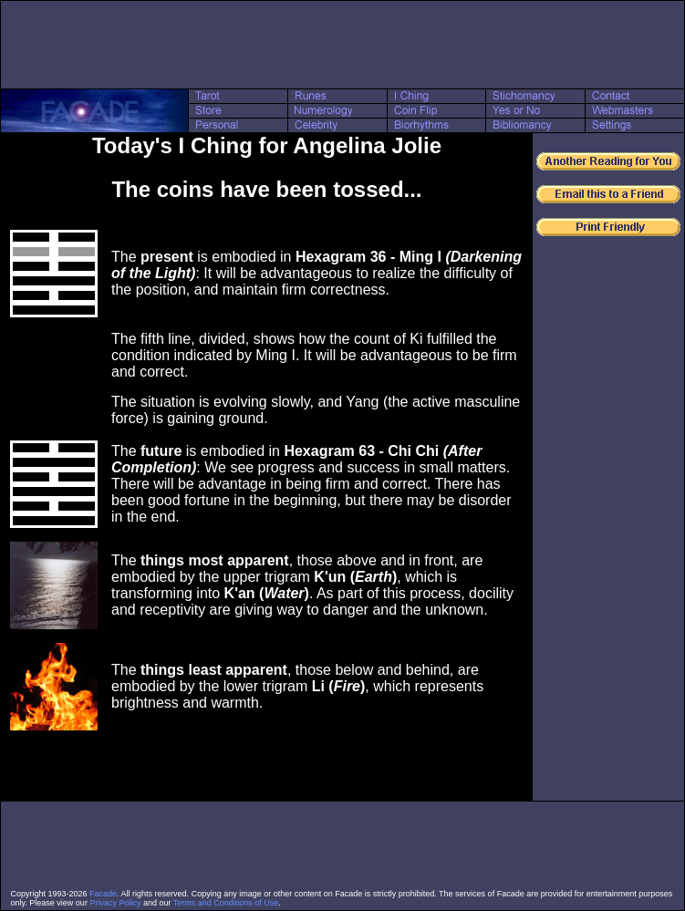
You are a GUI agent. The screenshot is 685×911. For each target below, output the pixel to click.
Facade (103, 893)
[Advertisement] (343, 45)
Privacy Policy (114, 902)
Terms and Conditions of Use (226, 902)
